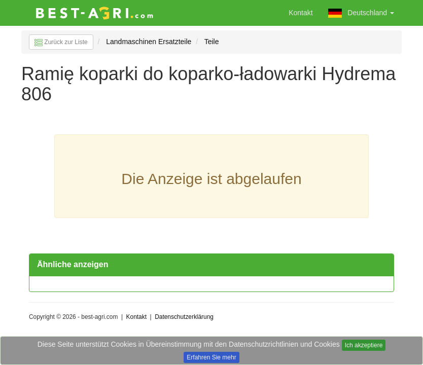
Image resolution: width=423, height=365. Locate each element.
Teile (211, 42)
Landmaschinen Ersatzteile (148, 42)
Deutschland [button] (361, 13)
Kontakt (300, 13)
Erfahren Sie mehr (211, 357)
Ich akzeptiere (364, 345)
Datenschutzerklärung (184, 316)
